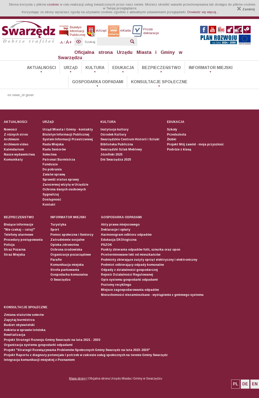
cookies (53, 4)
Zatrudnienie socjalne (67, 239)
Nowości (10, 129)
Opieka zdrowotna (64, 245)
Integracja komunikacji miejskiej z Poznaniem (39, 360)
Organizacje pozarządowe (70, 254)
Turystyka (58, 224)
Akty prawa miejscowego (120, 224)
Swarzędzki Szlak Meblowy (121, 149)
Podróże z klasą (179, 149)
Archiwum (11, 139)
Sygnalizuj (50, 194)
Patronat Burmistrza (58, 159)
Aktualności (41, 67)
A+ (69, 42)
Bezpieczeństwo (161, 67)
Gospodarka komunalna (69, 274)
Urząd (71, 67)
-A (61, 42)
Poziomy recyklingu (116, 284)
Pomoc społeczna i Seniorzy (71, 234)
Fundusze (50, 164)
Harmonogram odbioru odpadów (126, 234)
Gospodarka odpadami (97, 82)
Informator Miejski (210, 67)
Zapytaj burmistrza (19, 320)
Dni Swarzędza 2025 (115, 159)
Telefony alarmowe (18, 234)
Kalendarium (14, 149)
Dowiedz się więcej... (202, 12)
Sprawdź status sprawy (60, 179)
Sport (54, 229)
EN (254, 384)
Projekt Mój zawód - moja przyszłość (195, 144)
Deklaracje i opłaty (115, 229)
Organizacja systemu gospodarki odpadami (38, 345)
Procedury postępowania (23, 239)
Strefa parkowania (64, 270)
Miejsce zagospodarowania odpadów (130, 290)
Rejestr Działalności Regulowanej (127, 274)
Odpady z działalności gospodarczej (129, 270)
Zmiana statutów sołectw (24, 315)
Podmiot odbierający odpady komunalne (132, 265)
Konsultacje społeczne (159, 82)
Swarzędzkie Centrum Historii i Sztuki (129, 139)
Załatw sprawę (53, 174)
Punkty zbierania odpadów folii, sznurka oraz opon (140, 249)
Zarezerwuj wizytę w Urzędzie (65, 184)
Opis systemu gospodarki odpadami (129, 279)
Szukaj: (90, 42)
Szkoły (172, 129)
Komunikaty (13, 159)
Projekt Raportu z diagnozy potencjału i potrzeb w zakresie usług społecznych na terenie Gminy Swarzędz (86, 355)
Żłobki (171, 139)
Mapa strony (77, 378)
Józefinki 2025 (111, 154)
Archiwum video (16, 144)
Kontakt (48, 204)
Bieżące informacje (18, 224)
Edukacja (123, 67)
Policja (9, 245)
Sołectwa (49, 154)
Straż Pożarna (15, 249)
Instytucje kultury (114, 129)
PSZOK (106, 245)
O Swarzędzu (60, 279)
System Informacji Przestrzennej (67, 139)
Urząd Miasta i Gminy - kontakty (67, 129)
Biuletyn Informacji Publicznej (65, 134)
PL (235, 384)
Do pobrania (52, 169)
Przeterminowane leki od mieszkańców (130, 254)
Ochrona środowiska (66, 249)
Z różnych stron (16, 134)
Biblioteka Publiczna (116, 144)
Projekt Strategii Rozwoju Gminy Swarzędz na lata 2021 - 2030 (52, 340)
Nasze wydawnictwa (19, 154)
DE (245, 384)
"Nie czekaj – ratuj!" (19, 229)
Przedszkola (176, 134)
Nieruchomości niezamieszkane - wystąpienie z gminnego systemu (152, 295)
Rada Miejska (53, 144)
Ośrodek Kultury (113, 134)
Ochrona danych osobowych (64, 189)
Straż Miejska (14, 254)
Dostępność (51, 199)
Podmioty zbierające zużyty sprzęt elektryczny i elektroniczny (149, 259)
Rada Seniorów (54, 149)
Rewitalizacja (14, 335)
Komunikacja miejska (67, 265)
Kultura (94, 67)
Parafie (56, 259)
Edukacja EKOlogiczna (119, 239)
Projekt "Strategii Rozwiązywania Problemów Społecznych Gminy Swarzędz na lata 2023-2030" (77, 350)
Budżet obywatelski (19, 325)
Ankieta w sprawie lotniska (25, 330)
